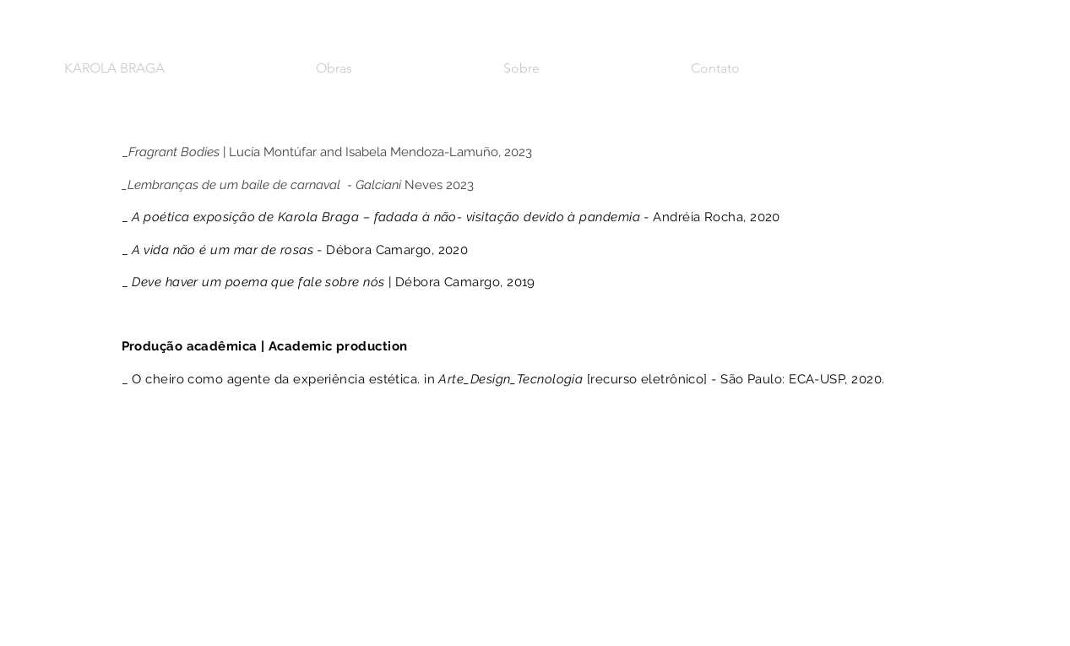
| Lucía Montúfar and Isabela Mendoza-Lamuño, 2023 (330, 152)
